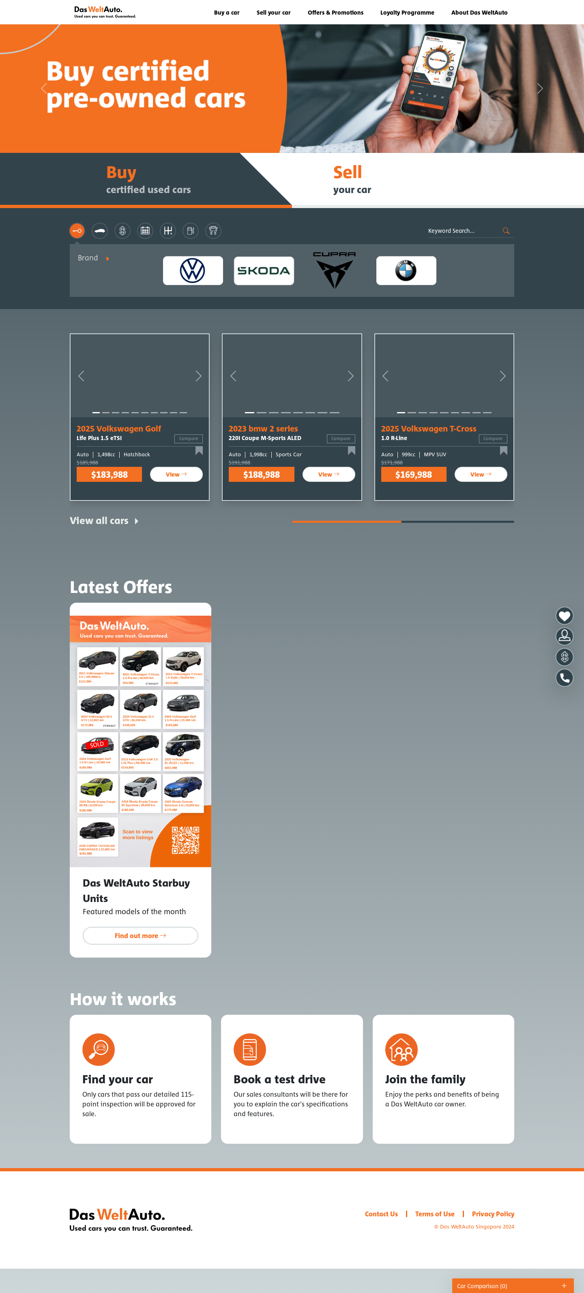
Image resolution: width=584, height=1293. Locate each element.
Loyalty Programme (407, 12)
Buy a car (227, 12)
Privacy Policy (493, 1214)
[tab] (77, 230)
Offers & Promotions (335, 12)
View (176, 474)
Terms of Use (435, 1214)
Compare (188, 438)
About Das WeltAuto (479, 12)
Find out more (140, 936)
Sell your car (274, 12)
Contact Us (381, 1214)
